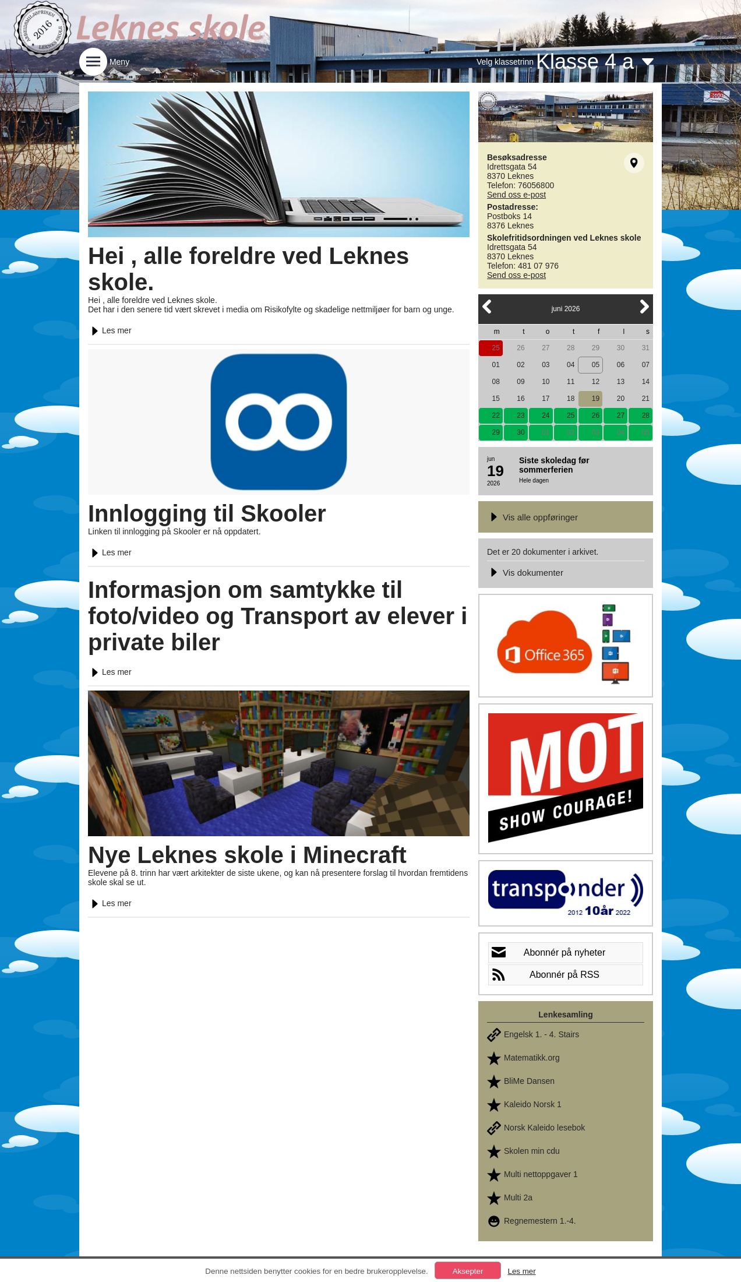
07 (646, 365)
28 (570, 348)
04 (570, 365)
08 (495, 382)
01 (495, 365)
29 (595, 348)
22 (495, 415)
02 (520, 365)
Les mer (110, 330)
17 (545, 399)
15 (495, 399)
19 (595, 399)
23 (520, 415)
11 (570, 382)
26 (520, 348)
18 (570, 399)
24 (545, 415)
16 (520, 399)
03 (545, 365)
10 (545, 382)
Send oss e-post (516, 194)
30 (620, 348)
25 (495, 348)
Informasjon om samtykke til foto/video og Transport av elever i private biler (277, 616)
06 (620, 365)
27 (545, 348)
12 (595, 382)
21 (646, 399)
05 (595, 365)
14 (646, 382)
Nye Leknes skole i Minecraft (247, 855)
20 (620, 399)
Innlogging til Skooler (207, 513)
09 (520, 382)
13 (620, 382)
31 (646, 348)
